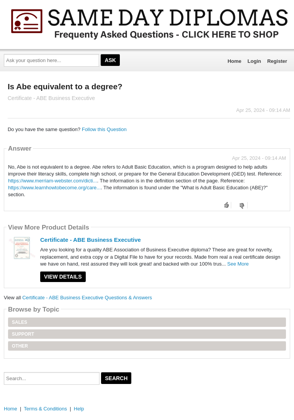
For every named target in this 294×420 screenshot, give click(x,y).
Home (234, 61)
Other (20, 346)
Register (277, 61)
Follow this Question (104, 129)
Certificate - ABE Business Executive (90, 239)
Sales (19, 322)
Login (254, 61)
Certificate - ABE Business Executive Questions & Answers (87, 297)
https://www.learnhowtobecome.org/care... (54, 187)
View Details (63, 277)
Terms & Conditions (45, 409)
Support (23, 334)
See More (237, 264)
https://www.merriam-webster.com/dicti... (52, 181)
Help (79, 409)
